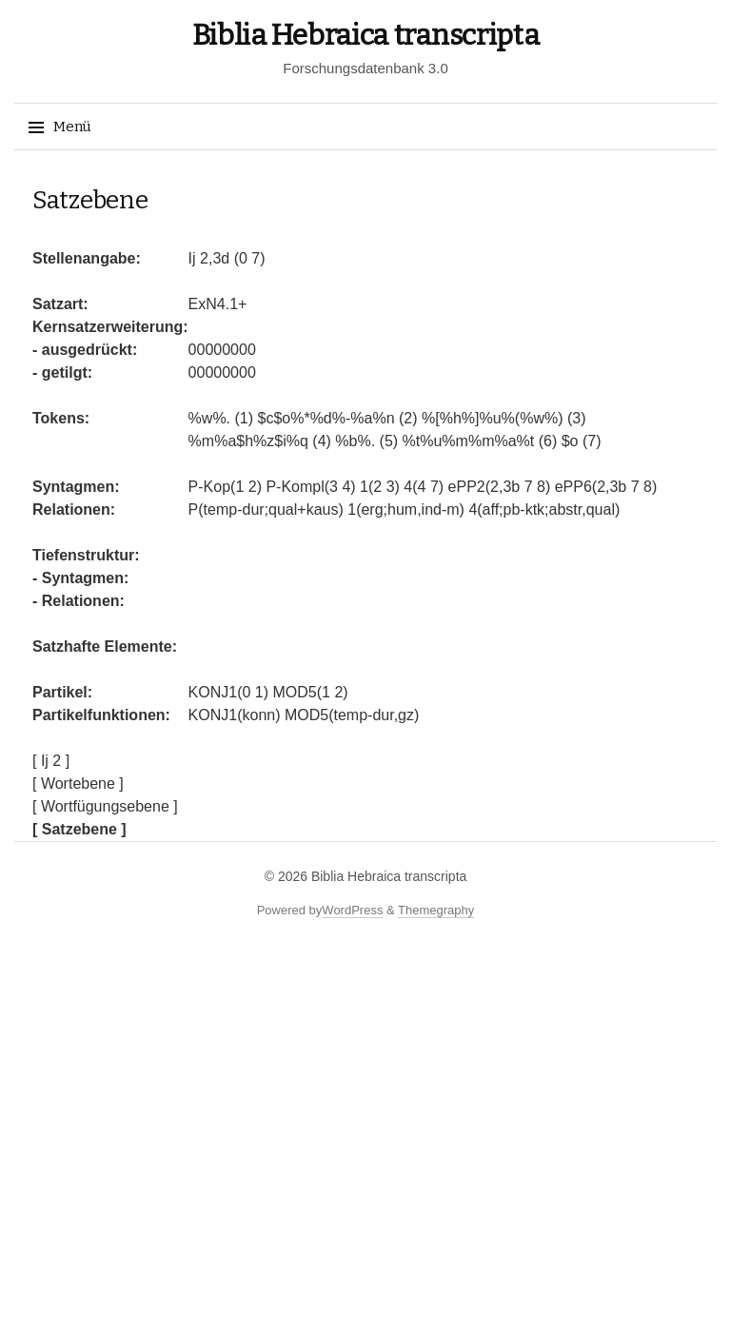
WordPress (352, 910)
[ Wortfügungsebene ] (105, 806)
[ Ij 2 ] (50, 761)
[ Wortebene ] (78, 783)
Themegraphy (436, 910)
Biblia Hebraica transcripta (366, 35)
